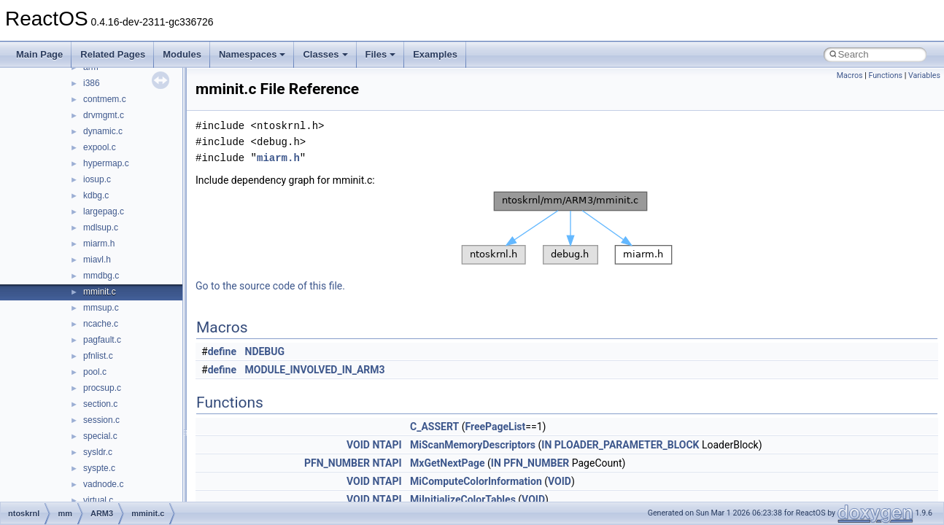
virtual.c (98, 500)
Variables (924, 75)
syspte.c (99, 468)
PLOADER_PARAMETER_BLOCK (627, 445)
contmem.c (104, 99)
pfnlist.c (98, 356)
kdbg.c (96, 195)
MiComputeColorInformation (476, 481)
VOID (358, 445)
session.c (101, 420)
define (222, 351)
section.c (100, 404)
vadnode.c (103, 484)
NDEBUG (265, 351)
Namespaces (252, 54)
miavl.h (97, 259)
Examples (435, 54)
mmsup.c (101, 308)
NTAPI (386, 445)
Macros (850, 75)
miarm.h (99, 243)
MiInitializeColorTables (463, 499)
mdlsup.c (100, 227)
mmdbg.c (101, 276)
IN (546, 445)
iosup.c (97, 179)
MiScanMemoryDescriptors (472, 445)
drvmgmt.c (103, 115)
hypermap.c (106, 163)
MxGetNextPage (447, 463)
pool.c (95, 372)
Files (380, 54)
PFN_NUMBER (337, 463)
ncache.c (100, 324)
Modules (182, 54)
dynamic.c (103, 131)
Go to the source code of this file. (270, 286)
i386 (91, 83)
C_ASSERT (434, 426)
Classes (325, 54)
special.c (100, 436)
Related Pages (112, 54)
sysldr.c (97, 452)
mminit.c (99, 292)
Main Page (39, 54)
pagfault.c (102, 340)
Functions (885, 75)
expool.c (99, 147)
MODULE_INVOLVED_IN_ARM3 (315, 370)
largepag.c (103, 211)
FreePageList (495, 426)
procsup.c (102, 388)
